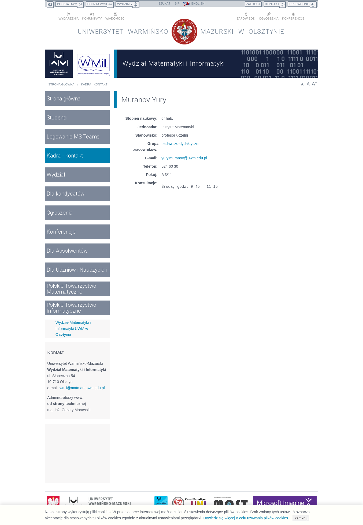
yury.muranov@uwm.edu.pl (184, 158)
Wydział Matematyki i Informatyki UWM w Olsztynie (73, 328)
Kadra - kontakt (94, 84)
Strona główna (61, 84)
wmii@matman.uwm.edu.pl (82, 387)
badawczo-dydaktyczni (180, 143)
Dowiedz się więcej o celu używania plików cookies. (246, 518)
